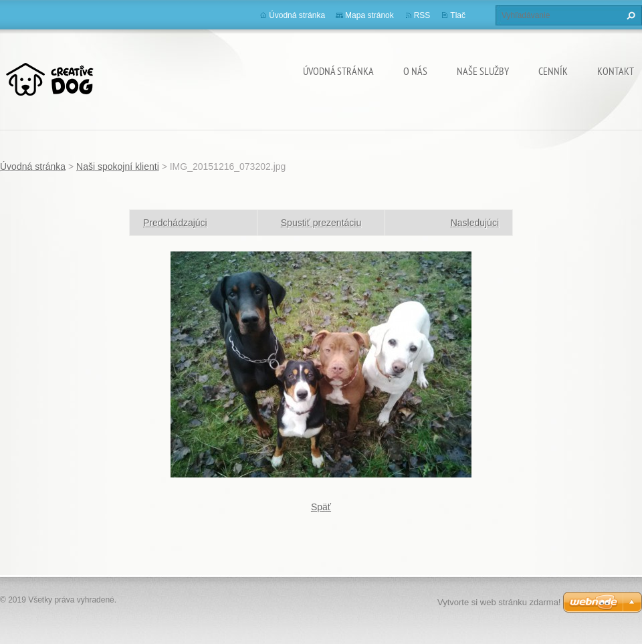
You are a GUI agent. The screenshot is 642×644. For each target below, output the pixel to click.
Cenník (553, 71)
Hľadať (629, 15)
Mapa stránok (369, 15)
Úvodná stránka (338, 71)
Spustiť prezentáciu (321, 222)
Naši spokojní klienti (117, 166)
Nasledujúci (475, 222)
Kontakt (615, 71)
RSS (422, 15)
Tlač (457, 15)
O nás (415, 71)
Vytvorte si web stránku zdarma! (498, 602)
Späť (321, 507)
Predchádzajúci (175, 222)
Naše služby (483, 71)
